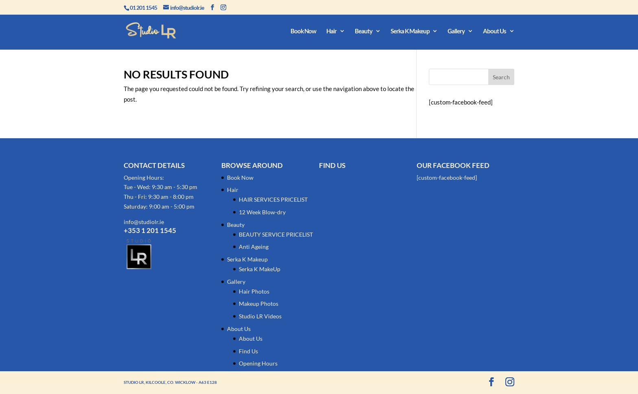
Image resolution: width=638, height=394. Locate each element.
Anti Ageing (254, 246)
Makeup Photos (258, 303)
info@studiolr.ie (144, 221)
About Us (494, 31)
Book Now (303, 31)
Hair (331, 31)
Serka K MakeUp (259, 269)
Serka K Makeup (410, 31)
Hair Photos (254, 291)
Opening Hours (258, 363)
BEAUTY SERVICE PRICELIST (276, 234)
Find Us (248, 351)
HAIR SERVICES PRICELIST (273, 199)
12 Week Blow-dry (262, 212)
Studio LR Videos (260, 316)
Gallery (456, 31)
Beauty (363, 31)
